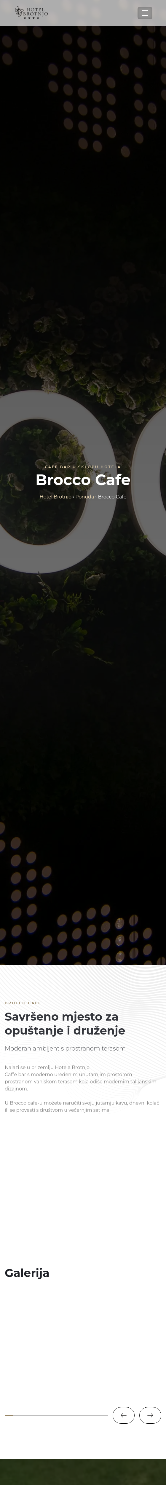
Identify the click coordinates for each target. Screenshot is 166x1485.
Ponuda (84, 497)
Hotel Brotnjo (55, 497)
